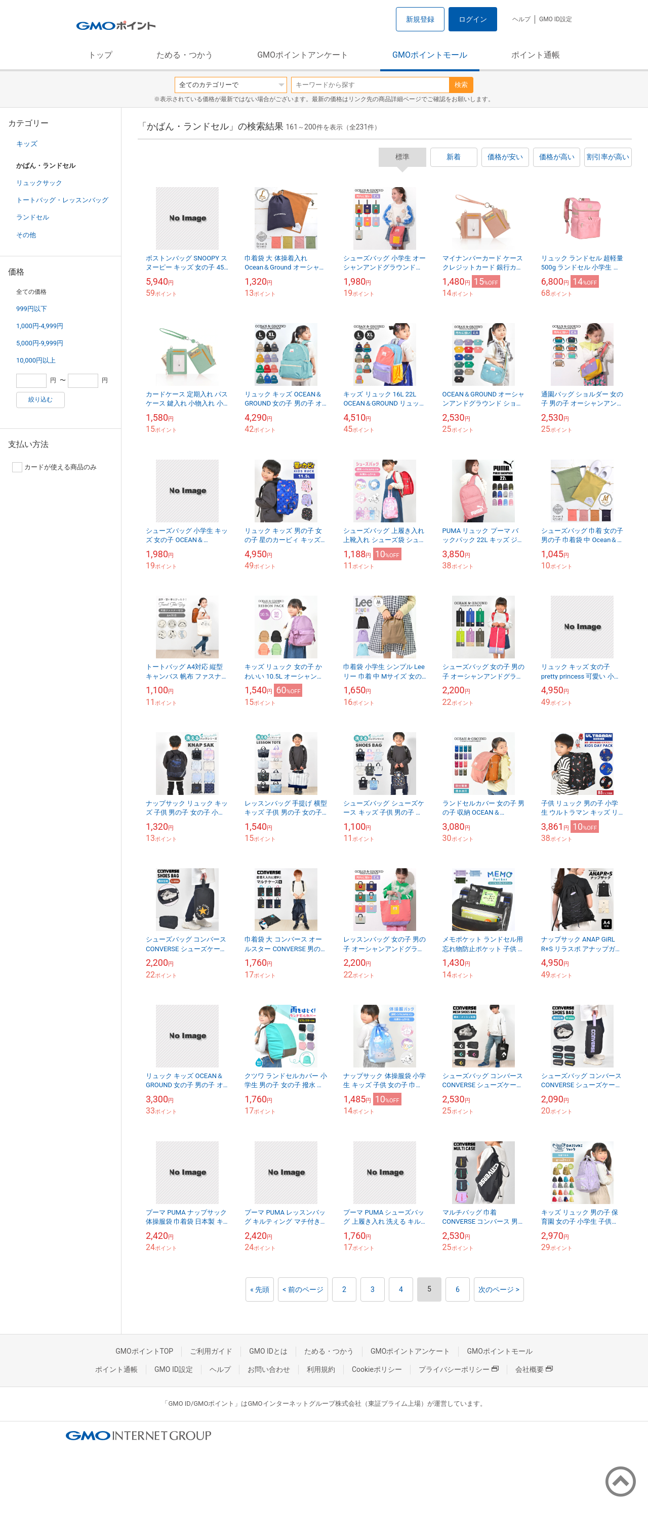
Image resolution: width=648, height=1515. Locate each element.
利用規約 (321, 1369)
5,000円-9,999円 (39, 343)
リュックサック (39, 183)
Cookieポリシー (377, 1369)
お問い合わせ (269, 1369)
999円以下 (31, 309)
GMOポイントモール (429, 55)
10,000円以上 (36, 360)
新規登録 (420, 19)
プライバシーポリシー (459, 1369)
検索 (461, 84)
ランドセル (32, 217)
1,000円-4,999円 (39, 326)
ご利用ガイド (211, 1351)
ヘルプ (521, 19)
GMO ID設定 (555, 19)
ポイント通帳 (535, 55)
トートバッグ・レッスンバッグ (62, 200)
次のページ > (498, 1289)
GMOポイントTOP (144, 1351)
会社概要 (534, 1369)
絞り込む (40, 399)
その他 (26, 235)
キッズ (26, 144)
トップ (100, 55)
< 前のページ (302, 1289)
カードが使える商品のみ (54, 467)
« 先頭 (259, 1289)
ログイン (473, 19)
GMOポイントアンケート (302, 55)
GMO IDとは (268, 1351)
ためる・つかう (184, 55)
